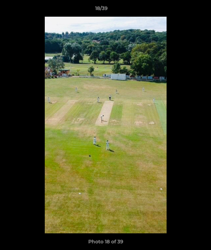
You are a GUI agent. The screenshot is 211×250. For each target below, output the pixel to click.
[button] (186, 10)
